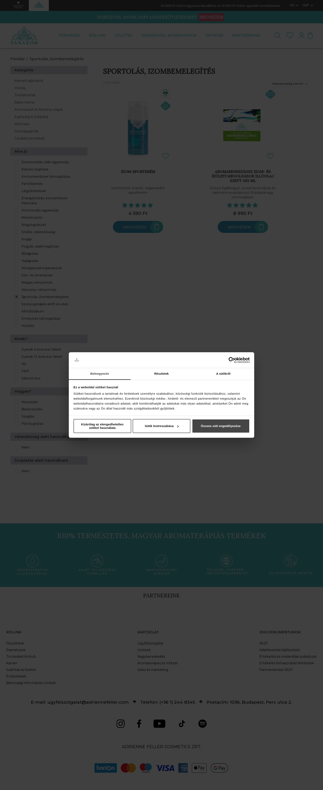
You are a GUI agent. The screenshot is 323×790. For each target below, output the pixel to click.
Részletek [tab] (161, 373)
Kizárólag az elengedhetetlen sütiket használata (102, 426)
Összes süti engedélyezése (221, 426)
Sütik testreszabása (162, 426)
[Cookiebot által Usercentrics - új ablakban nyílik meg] (232, 360)
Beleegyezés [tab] (99, 373)
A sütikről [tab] (223, 373)
